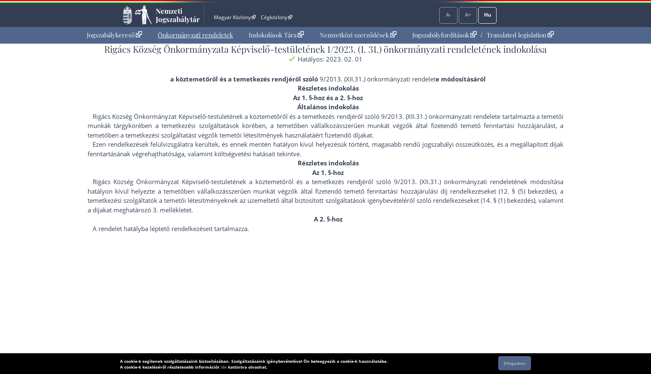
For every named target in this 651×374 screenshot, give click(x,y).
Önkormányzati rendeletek (195, 35)
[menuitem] (114, 35)
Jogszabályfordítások (444, 35)
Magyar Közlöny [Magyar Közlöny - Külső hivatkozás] (235, 17)
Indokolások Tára (276, 35)
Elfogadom (515, 363)
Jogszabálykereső (114, 35)
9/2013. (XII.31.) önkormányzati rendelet (378, 79)
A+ (468, 14)
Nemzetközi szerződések (358, 35)
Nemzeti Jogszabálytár (178, 15)
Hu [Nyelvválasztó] (487, 14)
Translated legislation (520, 35)
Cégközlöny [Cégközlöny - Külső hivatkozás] (276, 17)
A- (448, 14)
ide (223, 367)
